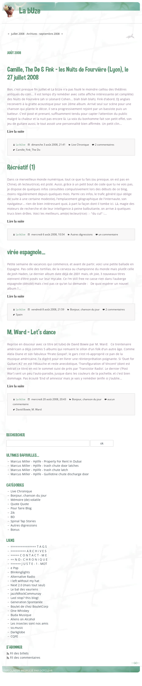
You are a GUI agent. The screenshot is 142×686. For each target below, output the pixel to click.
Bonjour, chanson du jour (85, 309)
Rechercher (15, 434)
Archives (31, 34)
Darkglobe (18, 632)
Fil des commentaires (25, 657)
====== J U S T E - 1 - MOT (29, 564)
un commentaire (108, 234)
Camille (20, 149)
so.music (17, 628)
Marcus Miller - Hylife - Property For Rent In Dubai (46, 461)
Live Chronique (80, 144)
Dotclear (45, 670)
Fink (28, 149)
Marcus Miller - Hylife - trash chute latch (39, 470)
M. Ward (37, 409)
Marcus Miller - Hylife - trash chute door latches (45, 466)
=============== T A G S (29, 546)
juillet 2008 (17, 34)
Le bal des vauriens (24, 589)
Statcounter (11, 670)
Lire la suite (15, 131)
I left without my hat (25, 581)
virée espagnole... (26, 252)
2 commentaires (104, 144)
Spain (19, 314)
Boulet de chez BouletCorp (29, 606)
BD (13, 517)
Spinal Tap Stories (23, 521)
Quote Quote (20, 504)
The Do (36, 149)
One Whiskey (20, 611)
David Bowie (23, 409)
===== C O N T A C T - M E (29, 555)
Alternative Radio (23, 577)
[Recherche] (47, 443)
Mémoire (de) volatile (25, 500)
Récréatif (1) (21, 167)
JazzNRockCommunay (26, 594)
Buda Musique (21, 615)
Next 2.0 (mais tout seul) (28, 585)
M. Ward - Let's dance (31, 332)
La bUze (29, 10)
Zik (13, 513)
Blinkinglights (20, 572)
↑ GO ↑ (135, 663)
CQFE (14, 636)
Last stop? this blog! (25, 598)
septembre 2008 (49, 34)
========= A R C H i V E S (28, 551)
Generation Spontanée (27, 602)
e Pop (14, 568)
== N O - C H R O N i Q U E (29, 559)
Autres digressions (82, 234)
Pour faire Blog (21, 508)
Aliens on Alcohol (23, 619)
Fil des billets (19, 653)
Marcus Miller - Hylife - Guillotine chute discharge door (50, 474)
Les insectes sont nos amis (29, 623)
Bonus (15, 530)
